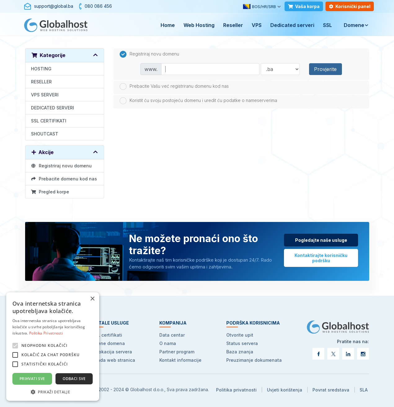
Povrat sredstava (330, 389)
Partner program (176, 351)
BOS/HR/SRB (259, 6)
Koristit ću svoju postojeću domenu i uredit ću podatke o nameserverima (198, 100)
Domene (354, 25)
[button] (52, 392)
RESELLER (41, 81)
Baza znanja (239, 351)
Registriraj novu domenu (61, 165)
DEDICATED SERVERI (52, 107)
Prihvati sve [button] (32, 378)
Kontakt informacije (180, 360)
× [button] (92, 299)
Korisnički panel (349, 6)
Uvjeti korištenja (284, 389)
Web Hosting (199, 25)
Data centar (172, 335)
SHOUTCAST (44, 133)
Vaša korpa (304, 6)
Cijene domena (108, 343)
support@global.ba (53, 6)
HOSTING (41, 68)
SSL (327, 25)
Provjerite (325, 69)
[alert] (52, 346)
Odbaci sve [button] (74, 378)
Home (168, 25)
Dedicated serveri (292, 25)
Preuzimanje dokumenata (254, 360)
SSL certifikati (107, 335)
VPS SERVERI (45, 94)
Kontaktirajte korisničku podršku (321, 258)
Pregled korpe (50, 191)
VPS (257, 25)
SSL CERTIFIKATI (48, 120)
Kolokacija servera (112, 351)
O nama (167, 343)
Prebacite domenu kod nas (64, 178)
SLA (364, 389)
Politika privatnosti (236, 389)
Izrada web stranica (113, 360)
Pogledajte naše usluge (321, 240)
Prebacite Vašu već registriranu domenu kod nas (174, 86)
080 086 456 (98, 6)
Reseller (233, 25)
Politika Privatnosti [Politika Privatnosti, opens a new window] (46, 333)
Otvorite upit (239, 335)
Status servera (242, 343)
